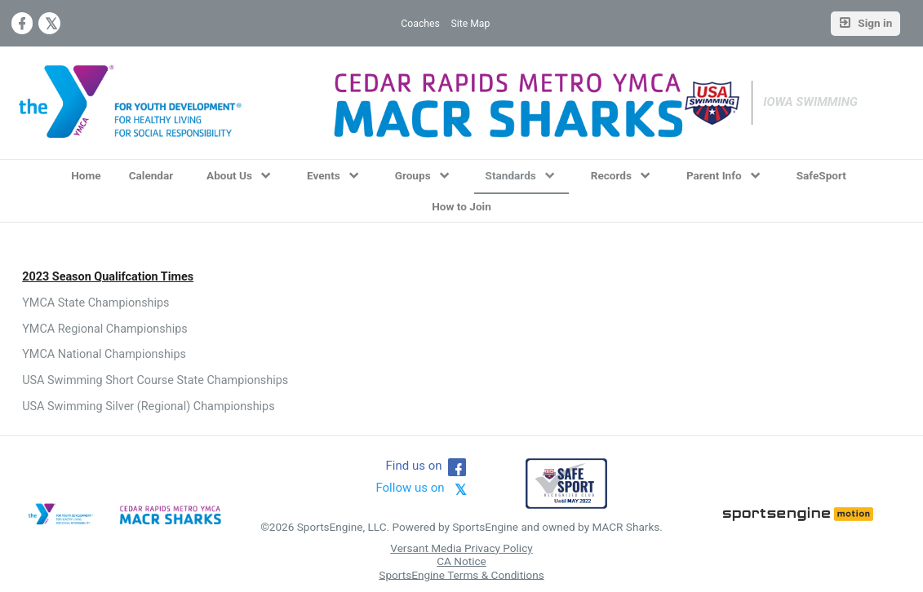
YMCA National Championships (104, 354)
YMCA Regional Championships (105, 329)
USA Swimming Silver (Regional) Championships (148, 406)
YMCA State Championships (95, 303)
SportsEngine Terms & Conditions (461, 574)
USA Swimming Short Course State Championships (155, 380)
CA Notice (461, 561)
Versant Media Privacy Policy (461, 547)
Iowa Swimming (810, 102)
